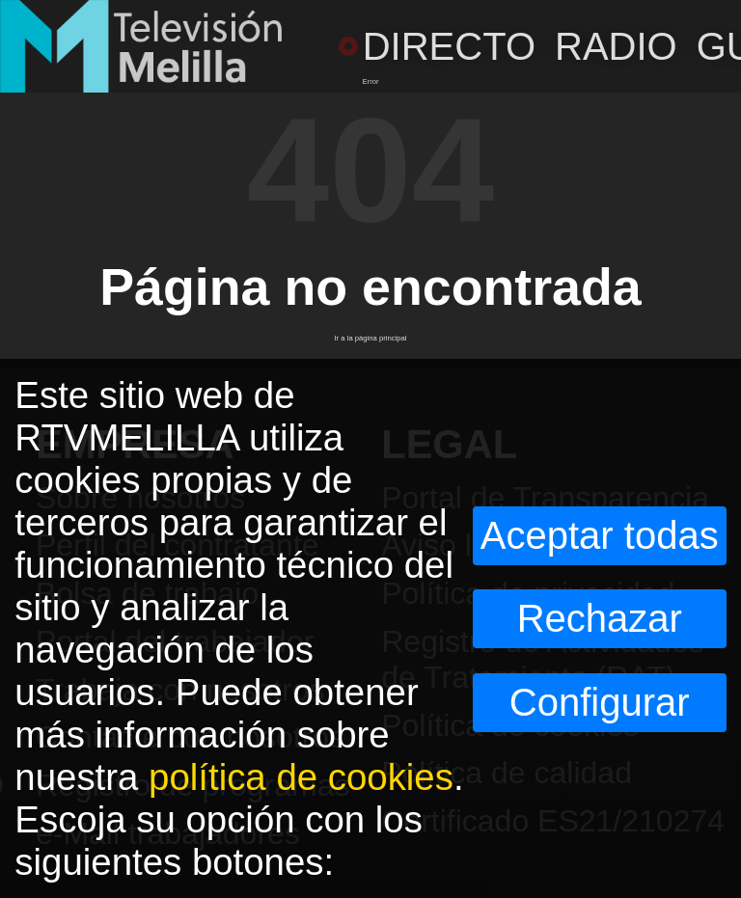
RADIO (616, 46)
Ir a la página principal (370, 338)
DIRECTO (437, 46)
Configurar (599, 702)
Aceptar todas (599, 535)
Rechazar (599, 618)
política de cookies (301, 777)
